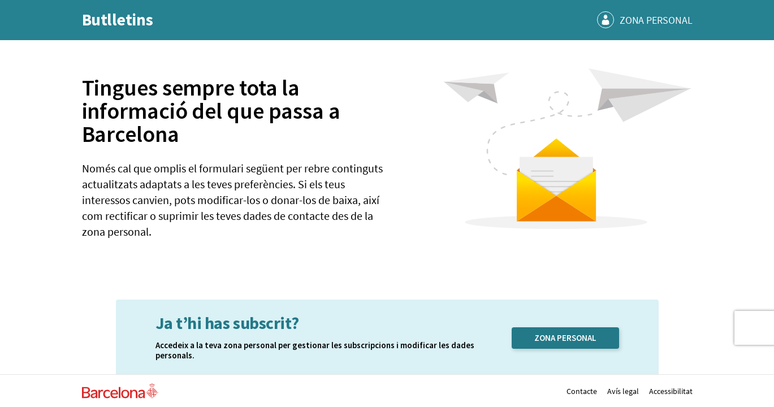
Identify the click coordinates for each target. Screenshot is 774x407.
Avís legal (623, 391)
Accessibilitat (671, 391)
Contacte (582, 391)
